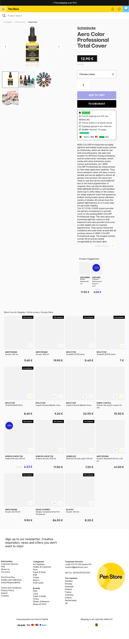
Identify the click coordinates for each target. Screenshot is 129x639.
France (68, 592)
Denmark (69, 586)
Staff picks (38, 582)
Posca (36, 599)
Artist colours (20, 22)
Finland (68, 589)
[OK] (64, 15)
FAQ (3, 566)
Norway (68, 583)
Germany (69, 595)
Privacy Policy (7, 590)
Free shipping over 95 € (64, 3)
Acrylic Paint (32, 22)
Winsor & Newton (41, 601)
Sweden (69, 581)
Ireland (68, 597)
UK (66, 603)
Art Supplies (7, 22)
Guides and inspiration (11, 580)
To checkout (96, 103)
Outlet (36, 577)
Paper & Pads (39, 572)
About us (5, 569)
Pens (35, 569)
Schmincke (86, 28)
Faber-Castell (39, 596)
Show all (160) (39, 604)
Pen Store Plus (8, 577)
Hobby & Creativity (42, 567)
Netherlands (70, 600)
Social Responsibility (10, 582)
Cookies (5, 595)
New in (36, 580)
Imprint (4, 593)
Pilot (35, 591)
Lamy (35, 593)
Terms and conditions (11, 588)
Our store (5, 572)
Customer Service (9, 564)
